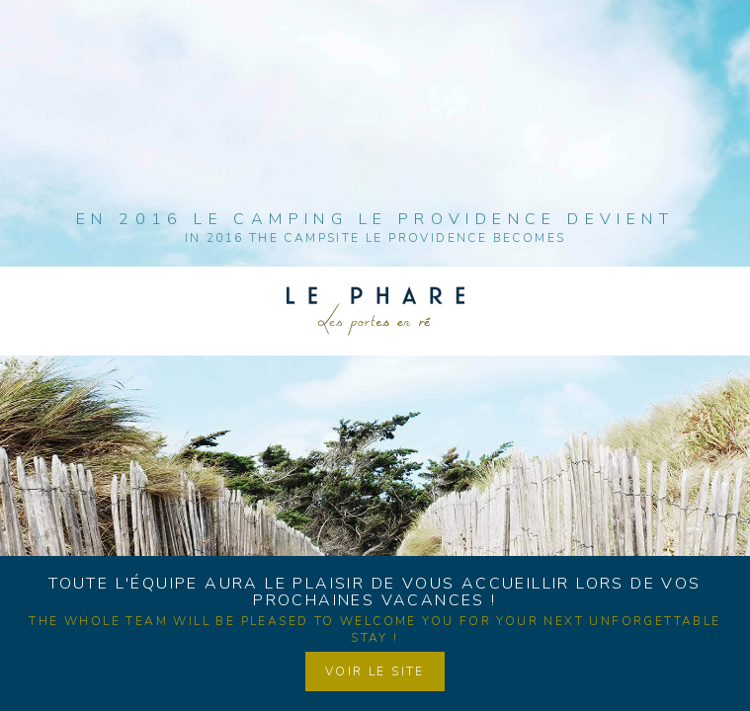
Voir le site (375, 671)
